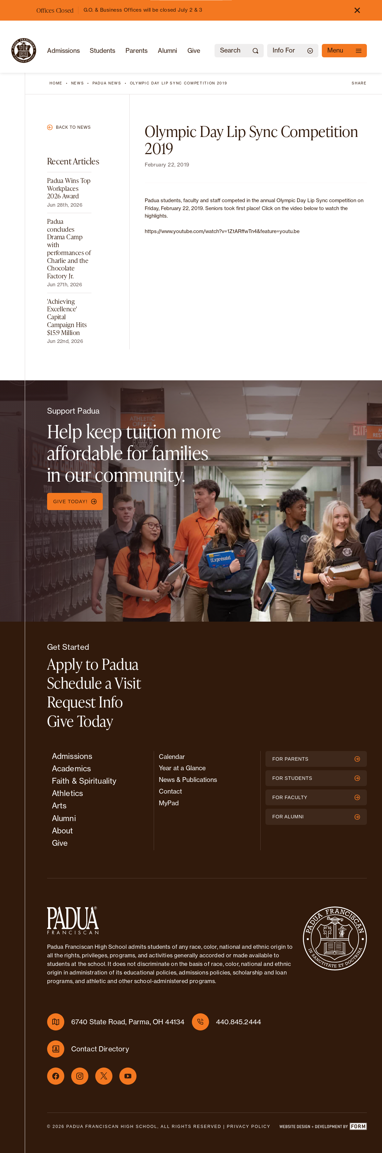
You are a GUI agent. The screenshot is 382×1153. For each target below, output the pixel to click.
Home (56, 83)
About (62, 830)
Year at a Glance (182, 768)
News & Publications (188, 780)
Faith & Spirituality (84, 781)
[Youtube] (128, 1076)
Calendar (172, 757)
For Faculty (316, 797)
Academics (71, 768)
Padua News (106, 83)
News (77, 83)
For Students (316, 778)
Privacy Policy (249, 1126)
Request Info (85, 701)
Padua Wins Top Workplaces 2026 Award (69, 188)
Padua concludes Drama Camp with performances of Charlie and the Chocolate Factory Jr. (69, 248)
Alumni (167, 51)
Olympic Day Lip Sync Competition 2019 (178, 83)
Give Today (80, 721)
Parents (136, 51)
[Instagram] (79, 1076)
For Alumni (316, 816)
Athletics (67, 793)
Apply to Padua (93, 664)
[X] (103, 1076)
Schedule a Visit (94, 682)
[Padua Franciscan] (23, 50)
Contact (170, 791)
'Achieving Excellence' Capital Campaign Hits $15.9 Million (67, 317)
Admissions (63, 51)
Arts (59, 805)
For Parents (316, 759)
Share (359, 83)
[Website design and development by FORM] (323, 1128)
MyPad (169, 803)
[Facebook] (55, 1076)
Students (102, 51)
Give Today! (75, 501)
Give (193, 51)
